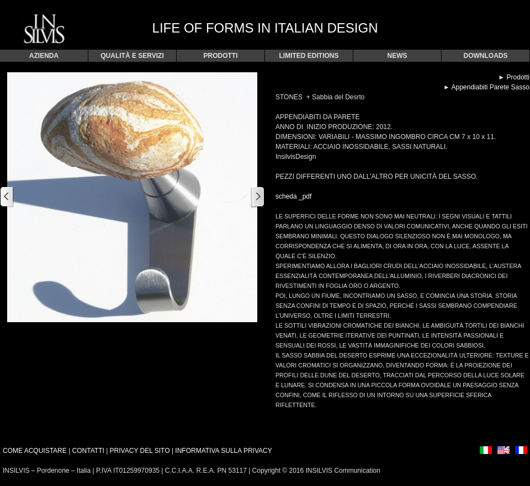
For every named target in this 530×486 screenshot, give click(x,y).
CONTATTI (88, 451)
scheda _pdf (293, 196)
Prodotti (518, 77)
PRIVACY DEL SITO (141, 451)
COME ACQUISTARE (35, 451)
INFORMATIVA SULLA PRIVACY (223, 451)
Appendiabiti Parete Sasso (490, 87)
